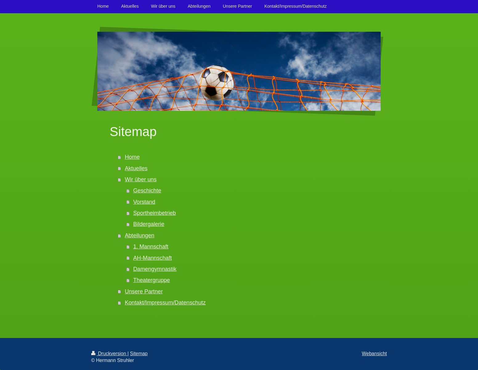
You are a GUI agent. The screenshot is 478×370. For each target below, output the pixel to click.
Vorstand (144, 202)
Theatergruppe (151, 280)
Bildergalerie (148, 224)
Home (132, 157)
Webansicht (374, 353)
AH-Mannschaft (152, 258)
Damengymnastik (154, 269)
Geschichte (147, 190)
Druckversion (109, 353)
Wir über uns (140, 179)
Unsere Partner (144, 291)
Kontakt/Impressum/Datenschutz (165, 303)
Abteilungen (139, 235)
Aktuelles (136, 168)
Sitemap (139, 353)
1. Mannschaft (150, 246)
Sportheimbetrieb (154, 213)
